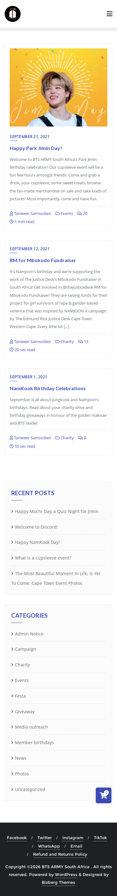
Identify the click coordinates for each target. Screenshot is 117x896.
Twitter (44, 837)
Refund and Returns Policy (60, 854)
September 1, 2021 (28, 377)
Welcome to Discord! (36, 527)
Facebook (17, 837)
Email (76, 846)
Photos (22, 774)
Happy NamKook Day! (37, 542)
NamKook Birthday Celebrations (48, 388)
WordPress (66, 874)
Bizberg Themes (58, 882)
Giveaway (25, 711)
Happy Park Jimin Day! (36, 148)
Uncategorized (30, 789)
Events (64, 213)
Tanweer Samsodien (30, 213)
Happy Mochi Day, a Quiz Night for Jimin (57, 511)
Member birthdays (34, 742)
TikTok (100, 837)
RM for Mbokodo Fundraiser (43, 260)
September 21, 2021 (30, 136)
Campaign (25, 649)
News (21, 758)
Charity (65, 341)
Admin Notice (29, 634)
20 (82, 213)
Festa (20, 696)
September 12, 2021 (30, 248)
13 (83, 341)
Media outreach (31, 727)
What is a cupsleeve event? (43, 558)
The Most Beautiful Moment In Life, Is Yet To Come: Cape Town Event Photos (55, 578)
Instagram (72, 837)
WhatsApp (49, 846)
